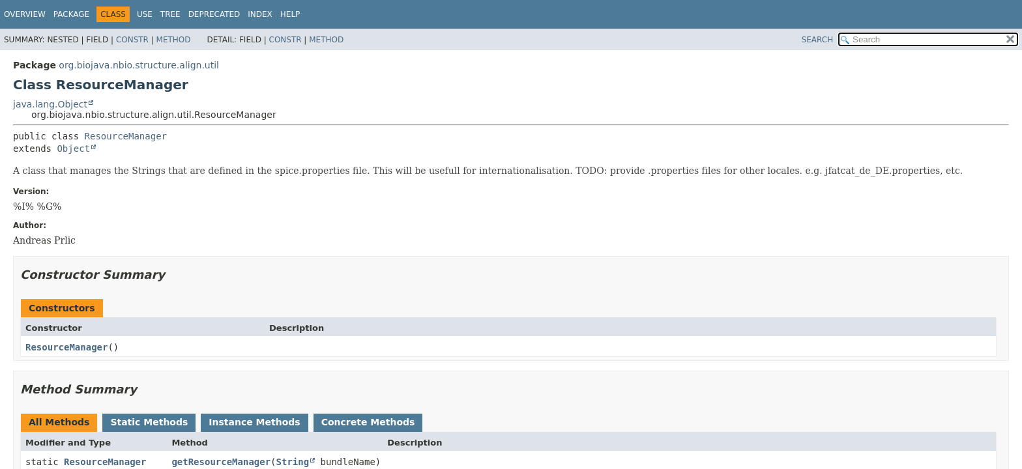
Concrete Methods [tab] (368, 422)
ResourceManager (126, 136)
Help (290, 14)
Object (73, 148)
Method (173, 39)
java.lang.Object (50, 104)
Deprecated (214, 14)
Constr (132, 39)
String (293, 462)
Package (71, 14)
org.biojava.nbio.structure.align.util (139, 65)
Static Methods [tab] (149, 422)
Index (260, 14)
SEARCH (818, 39)
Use (145, 14)
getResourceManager (220, 462)
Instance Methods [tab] (254, 422)
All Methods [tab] (59, 422)
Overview (25, 14)
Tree (170, 14)
